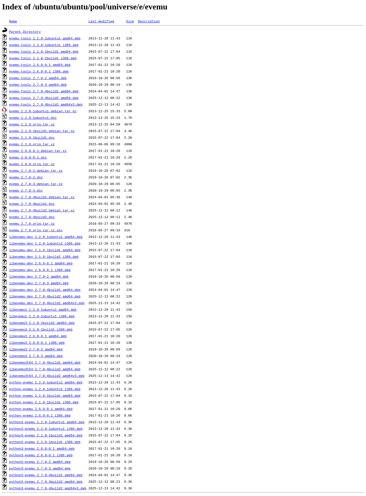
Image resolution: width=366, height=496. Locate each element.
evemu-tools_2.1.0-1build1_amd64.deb (44, 51)
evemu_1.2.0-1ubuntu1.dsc (33, 117)
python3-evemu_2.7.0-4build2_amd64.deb (46, 481)
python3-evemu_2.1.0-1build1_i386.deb (45, 442)
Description (149, 21)
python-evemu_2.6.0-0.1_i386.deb (40, 415)
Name (13, 21)
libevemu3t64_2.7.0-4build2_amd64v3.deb (46, 375)
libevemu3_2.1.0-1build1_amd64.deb (41, 322)
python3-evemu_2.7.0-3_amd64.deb (40, 468)
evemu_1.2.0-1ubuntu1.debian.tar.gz (43, 111)
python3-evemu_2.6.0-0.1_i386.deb (41, 455)
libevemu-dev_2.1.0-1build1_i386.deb (44, 256)
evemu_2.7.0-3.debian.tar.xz (36, 183)
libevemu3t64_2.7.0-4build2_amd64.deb (45, 369)
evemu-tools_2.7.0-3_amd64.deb (38, 84)
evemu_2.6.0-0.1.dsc (28, 157)
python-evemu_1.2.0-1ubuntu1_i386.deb (45, 389)
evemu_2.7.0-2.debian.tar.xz (36, 170)
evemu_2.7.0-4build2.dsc (32, 217)
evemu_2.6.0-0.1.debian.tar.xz (38, 150)
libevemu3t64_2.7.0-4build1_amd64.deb (45, 362)
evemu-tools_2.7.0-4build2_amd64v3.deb (46, 104)
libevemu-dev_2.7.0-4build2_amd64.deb (45, 296)
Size (130, 21)
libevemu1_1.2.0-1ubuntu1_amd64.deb (43, 309)
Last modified (101, 21)
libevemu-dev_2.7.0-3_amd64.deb (39, 283)
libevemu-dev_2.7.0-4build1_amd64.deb (45, 289)
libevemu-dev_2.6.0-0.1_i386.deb (40, 269)
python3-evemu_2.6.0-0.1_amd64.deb (41, 448)
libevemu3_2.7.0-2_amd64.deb (36, 349)
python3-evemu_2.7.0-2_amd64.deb (40, 461)
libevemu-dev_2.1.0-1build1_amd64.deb (45, 250)
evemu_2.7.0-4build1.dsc (32, 203)
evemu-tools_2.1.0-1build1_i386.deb (43, 58)
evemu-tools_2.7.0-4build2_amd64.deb (44, 97)
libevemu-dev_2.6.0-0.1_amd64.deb (41, 263)
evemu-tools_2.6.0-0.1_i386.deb (39, 71)
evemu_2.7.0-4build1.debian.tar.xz (41, 197)
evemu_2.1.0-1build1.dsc (32, 137)
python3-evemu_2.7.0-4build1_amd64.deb (46, 475)
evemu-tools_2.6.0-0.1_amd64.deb (40, 64)
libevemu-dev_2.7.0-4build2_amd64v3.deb (46, 303)
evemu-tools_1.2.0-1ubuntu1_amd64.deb (45, 38)
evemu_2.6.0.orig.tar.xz (32, 164)
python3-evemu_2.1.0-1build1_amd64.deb (46, 435)
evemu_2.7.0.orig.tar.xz (32, 223)
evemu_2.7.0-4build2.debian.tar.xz (41, 210)
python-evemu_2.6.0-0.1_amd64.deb (41, 408)
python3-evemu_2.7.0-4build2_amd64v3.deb (47, 488)
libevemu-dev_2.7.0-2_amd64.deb (39, 276)
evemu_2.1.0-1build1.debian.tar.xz (41, 131)
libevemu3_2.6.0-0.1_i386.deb (37, 342)
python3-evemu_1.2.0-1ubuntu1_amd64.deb (46, 422)
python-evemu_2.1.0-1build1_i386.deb (44, 402)
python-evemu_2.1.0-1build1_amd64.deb (45, 395)
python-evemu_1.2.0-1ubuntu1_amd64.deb (46, 382)
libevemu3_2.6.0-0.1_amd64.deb (38, 336)
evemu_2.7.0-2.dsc (26, 177)
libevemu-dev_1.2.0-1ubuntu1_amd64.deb (46, 236)
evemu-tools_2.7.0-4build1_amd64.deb (44, 91)
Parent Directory (25, 31)
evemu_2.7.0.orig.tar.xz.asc (36, 230)
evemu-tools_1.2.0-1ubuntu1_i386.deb (44, 44)
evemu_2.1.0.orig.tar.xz (32, 144)
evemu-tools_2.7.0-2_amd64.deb (38, 78)
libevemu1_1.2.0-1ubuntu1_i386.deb (41, 316)
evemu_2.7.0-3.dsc (26, 190)
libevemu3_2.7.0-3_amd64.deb (36, 355)
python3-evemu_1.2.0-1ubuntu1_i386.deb (46, 428)
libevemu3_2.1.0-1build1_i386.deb (41, 329)
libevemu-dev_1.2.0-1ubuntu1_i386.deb (45, 243)
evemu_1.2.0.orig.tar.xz (32, 124)
